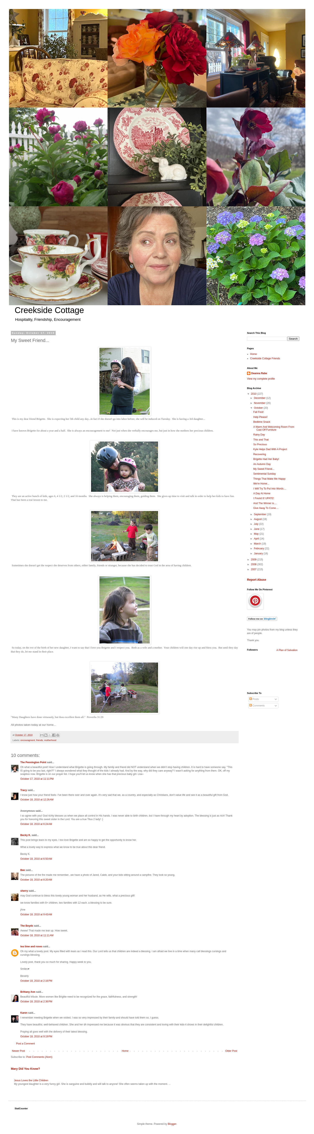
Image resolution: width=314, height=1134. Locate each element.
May (256, 533)
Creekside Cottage (49, 310)
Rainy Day (259, 434)
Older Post (231, 1050)
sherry (24, 890)
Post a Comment (25, 1043)
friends (39, 740)
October (259, 407)
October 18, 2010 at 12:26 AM (36, 799)
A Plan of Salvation (287, 650)
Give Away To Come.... (266, 508)
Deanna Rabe (259, 373)
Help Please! (260, 417)
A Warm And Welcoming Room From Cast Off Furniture (273, 428)
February (259, 548)
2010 (254, 393)
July (256, 524)
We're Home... (261, 483)
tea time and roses (31, 946)
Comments (257, 705)
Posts (254, 699)
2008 (254, 564)
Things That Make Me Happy (269, 478)
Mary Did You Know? (25, 1068)
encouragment (28, 740)
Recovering (259, 454)
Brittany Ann (27, 991)
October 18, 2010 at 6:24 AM (36, 824)
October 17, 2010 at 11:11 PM (37, 778)
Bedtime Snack (261, 421)
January (259, 553)
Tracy (23, 790)
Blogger (172, 1123)
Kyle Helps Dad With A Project (270, 449)
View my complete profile (261, 378)
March (258, 543)
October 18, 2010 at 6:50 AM (36, 858)
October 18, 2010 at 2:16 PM (36, 980)
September (260, 514)
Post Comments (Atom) (39, 1057)
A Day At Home (261, 493)
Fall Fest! (258, 412)
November (260, 403)
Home (125, 1050)
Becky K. (25, 835)
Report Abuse (256, 579)
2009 (254, 559)
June (257, 529)
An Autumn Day (262, 464)
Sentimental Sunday (264, 473)
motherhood (50, 740)
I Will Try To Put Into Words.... (269, 488)
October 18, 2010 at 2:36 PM (36, 1001)
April (257, 538)
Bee (22, 870)
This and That (261, 439)
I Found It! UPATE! (263, 498)
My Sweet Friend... (263, 468)
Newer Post (18, 1050)
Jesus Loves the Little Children (31, 1080)
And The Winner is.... (265, 503)
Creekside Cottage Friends (265, 358)
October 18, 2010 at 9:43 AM (36, 914)
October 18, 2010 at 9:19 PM (36, 1036)
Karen (23, 1012)
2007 (254, 569)
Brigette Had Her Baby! (266, 459)
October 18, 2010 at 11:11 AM (36, 935)
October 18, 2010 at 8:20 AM (36, 879)
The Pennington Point (33, 762)
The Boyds (26, 925)
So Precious (260, 444)
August (258, 519)
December (260, 398)
